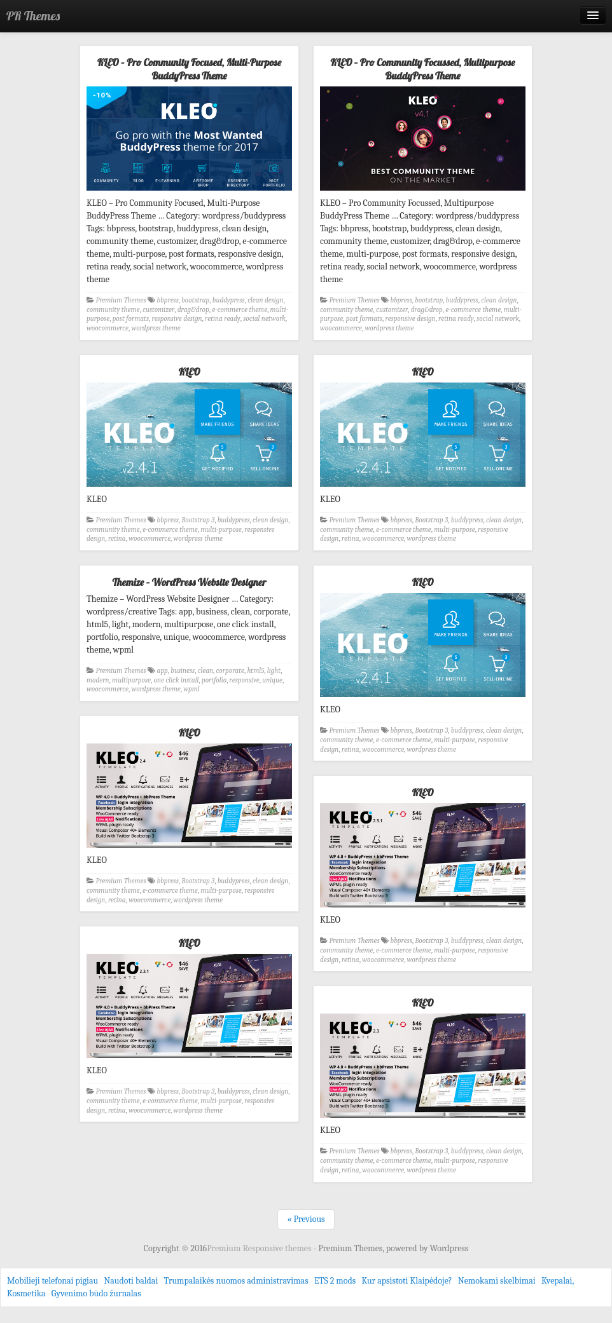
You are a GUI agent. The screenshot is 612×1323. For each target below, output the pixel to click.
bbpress (168, 300)
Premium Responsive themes (260, 1248)
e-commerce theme (239, 310)
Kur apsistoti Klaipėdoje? (406, 1280)
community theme (113, 310)
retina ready (222, 319)
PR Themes (33, 16)
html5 (255, 671)
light (274, 671)
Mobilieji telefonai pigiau (52, 1280)
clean (205, 671)
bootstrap (195, 300)
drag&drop (193, 310)
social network (264, 319)
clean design (265, 300)
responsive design (177, 319)
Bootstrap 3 (197, 520)
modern (98, 680)
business (182, 671)
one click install (176, 680)
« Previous (305, 1219)
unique (272, 680)
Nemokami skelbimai (497, 1280)
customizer (158, 310)
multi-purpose (221, 530)
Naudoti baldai (131, 1280)
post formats (131, 319)
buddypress (228, 300)
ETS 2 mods (335, 1280)
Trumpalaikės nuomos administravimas (236, 1280)
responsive (245, 680)
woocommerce (108, 328)
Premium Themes (121, 300)
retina (117, 538)
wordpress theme (155, 328)
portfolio (214, 680)
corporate (230, 671)
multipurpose (131, 680)
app (162, 671)
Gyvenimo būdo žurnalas (96, 1293)
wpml (191, 689)
